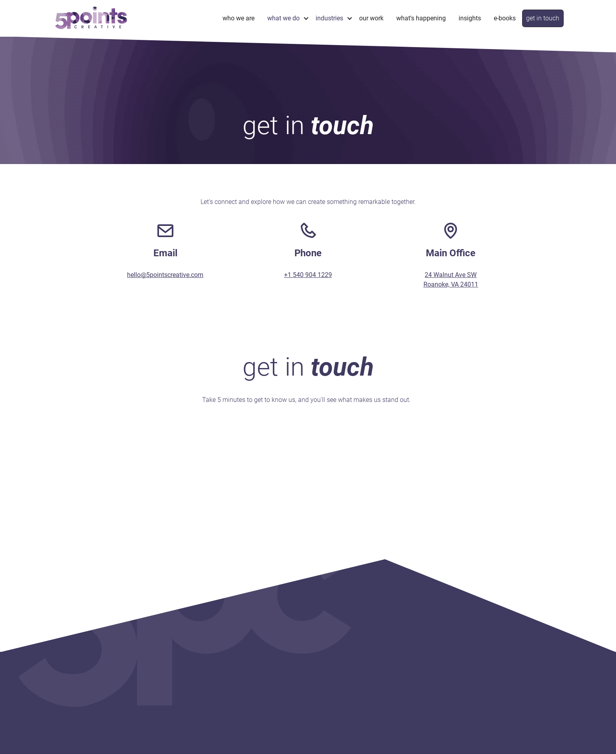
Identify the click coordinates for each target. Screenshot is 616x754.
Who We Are (238, 18)
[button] (285, 18)
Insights (470, 18)
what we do (283, 18)
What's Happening (421, 18)
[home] (91, 18)
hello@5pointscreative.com (165, 275)
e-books (505, 18)
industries (329, 18)
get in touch (542, 18)
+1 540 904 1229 (308, 275)
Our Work (371, 18)
